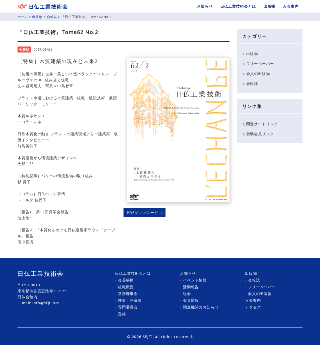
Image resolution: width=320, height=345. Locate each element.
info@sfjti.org (46, 302)
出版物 (270, 6)
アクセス (253, 307)
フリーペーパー (260, 63)
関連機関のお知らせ (199, 307)
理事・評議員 (128, 300)
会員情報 (189, 300)
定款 (120, 313)
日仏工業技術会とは (238, 6)
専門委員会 (126, 307)
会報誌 (52, 16)
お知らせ (205, 6)
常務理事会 (126, 293)
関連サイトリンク (262, 123)
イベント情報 (193, 280)
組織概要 (124, 286)
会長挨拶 (124, 280)
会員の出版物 (258, 73)
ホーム (23, 16)
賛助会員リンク (260, 133)
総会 (185, 293)
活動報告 (189, 286)
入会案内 (291, 6)
